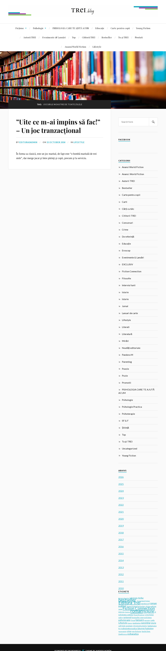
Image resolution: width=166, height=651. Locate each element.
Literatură (127, 334)
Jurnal (125, 306)
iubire (120, 617)
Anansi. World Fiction (133, 174)
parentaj (147, 620)
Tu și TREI (123, 37)
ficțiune (148, 611)
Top (74, 37)
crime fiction (149, 615)
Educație (99, 28)
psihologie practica (129, 628)
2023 (121, 497)
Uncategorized (129, 448)
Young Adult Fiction (143, 601)
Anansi (129, 623)
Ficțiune (19, 28)
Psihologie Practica (132, 406)
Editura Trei (129, 602)
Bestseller (107, 37)
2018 (121, 532)
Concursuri (127, 222)
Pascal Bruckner (139, 615)
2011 (121, 581)
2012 (121, 574)
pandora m (145, 604)
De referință (128, 236)
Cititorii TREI (88, 37)
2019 (121, 525)
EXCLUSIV (127, 264)
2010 (121, 588)
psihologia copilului (125, 615)
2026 (121, 477)
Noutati (139, 37)
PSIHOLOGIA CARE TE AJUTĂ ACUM (71, 28)
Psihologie (38, 28)
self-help (121, 626)
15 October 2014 (56, 142)
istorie (153, 623)
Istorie (125, 292)
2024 (121, 490)
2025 (121, 484)
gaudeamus (137, 623)
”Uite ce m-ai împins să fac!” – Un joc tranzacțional (58, 125)
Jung (120, 609)
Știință (125, 427)
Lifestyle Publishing (145, 628)
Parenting (127, 361)
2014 (121, 560)
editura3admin (28, 142)
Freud (133, 620)
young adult (122, 631)
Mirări (125, 340)
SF (155, 612)
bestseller (127, 599)
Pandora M (127, 354)
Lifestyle (97, 46)
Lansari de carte (130, 313)
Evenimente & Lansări (54, 37)
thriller (141, 598)
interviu (121, 612)
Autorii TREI (29, 37)
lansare (140, 620)
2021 (121, 511)
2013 (121, 567)
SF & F (125, 420)
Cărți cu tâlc (128, 208)
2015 (121, 553)
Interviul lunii (128, 285)
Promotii (126, 382)
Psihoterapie (128, 413)
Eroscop (126, 250)
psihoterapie (124, 620)
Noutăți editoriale (131, 347)
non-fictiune (136, 631)
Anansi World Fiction (75, 46)
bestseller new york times (142, 617)
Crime (125, 229)
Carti (124, 201)
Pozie (125, 375)
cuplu (152, 620)
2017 (121, 539)
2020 (121, 518)
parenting (145, 623)
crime (129, 631)
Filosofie (126, 278)
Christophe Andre (140, 626)
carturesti (127, 617)
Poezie (125, 368)
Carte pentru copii (120, 28)
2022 (121, 504)
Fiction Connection (131, 271)
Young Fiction (143, 28)
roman (136, 610)
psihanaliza (133, 633)
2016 (121, 546)
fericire (127, 612)
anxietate (129, 626)
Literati (126, 327)
